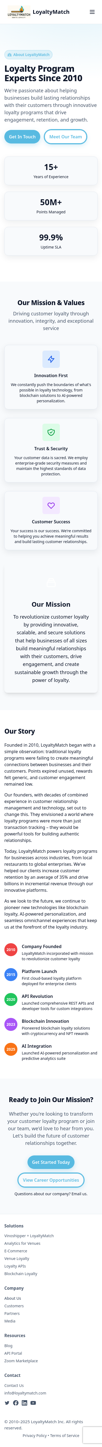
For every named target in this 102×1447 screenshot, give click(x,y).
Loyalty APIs (15, 1266)
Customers (14, 1305)
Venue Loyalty (16, 1258)
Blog (8, 1345)
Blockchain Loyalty (20, 1273)
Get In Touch (22, 137)
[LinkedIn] (24, 1403)
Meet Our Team (65, 137)
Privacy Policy (35, 1435)
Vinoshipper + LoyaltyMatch (29, 1235)
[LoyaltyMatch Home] (38, 12)
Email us (79, 1193)
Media (10, 1321)
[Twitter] (7, 1403)
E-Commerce (15, 1250)
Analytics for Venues (22, 1243)
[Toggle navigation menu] (92, 11)
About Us (12, 1298)
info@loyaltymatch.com (25, 1393)
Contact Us (14, 1385)
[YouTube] (33, 1403)
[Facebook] (15, 1403)
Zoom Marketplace (21, 1360)
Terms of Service (64, 1435)
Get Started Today (51, 1162)
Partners (12, 1313)
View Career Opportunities (51, 1180)
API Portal (13, 1353)
